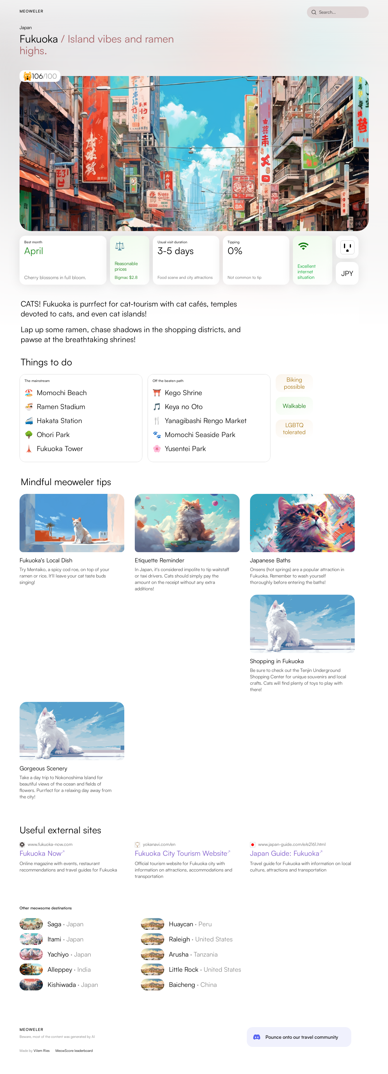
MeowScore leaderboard (74, 1050)
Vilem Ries (42, 1050)
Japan (26, 27)
